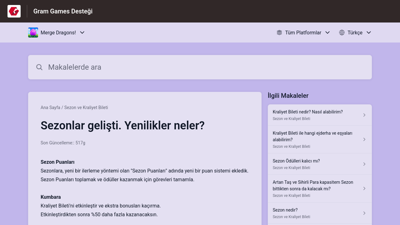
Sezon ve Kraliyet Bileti (86, 107)
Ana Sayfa (50, 107)
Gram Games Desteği (62, 11)
